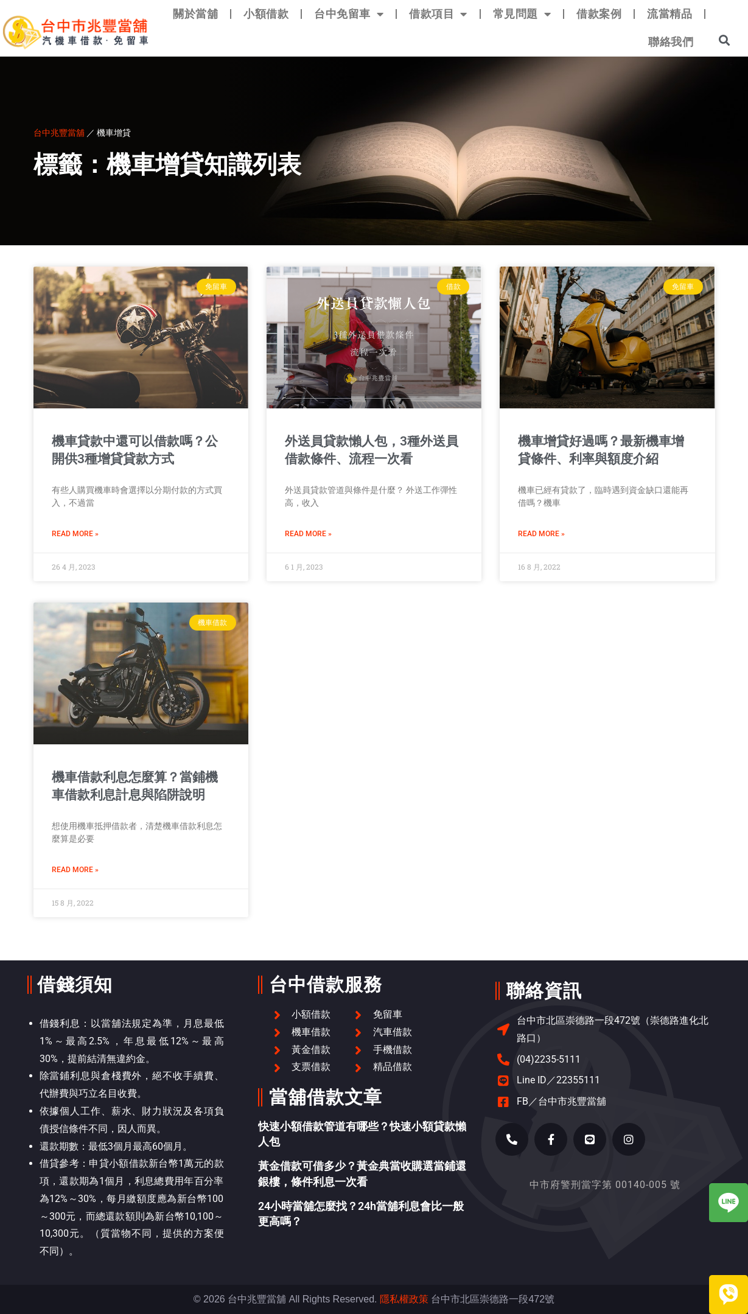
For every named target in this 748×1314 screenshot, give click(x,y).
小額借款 (265, 13)
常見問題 (522, 14)
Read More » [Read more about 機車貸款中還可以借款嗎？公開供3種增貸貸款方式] (75, 533)
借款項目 (438, 14)
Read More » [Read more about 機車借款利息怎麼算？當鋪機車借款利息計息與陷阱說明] (75, 869)
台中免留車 (348, 14)
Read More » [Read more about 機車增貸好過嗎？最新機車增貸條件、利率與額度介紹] (541, 533)
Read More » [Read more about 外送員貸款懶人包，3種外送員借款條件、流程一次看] (308, 533)
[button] (725, 40)
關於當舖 (195, 13)
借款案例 (598, 13)
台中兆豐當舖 (59, 132)
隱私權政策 (404, 1299)
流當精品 (669, 13)
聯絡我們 (670, 41)
